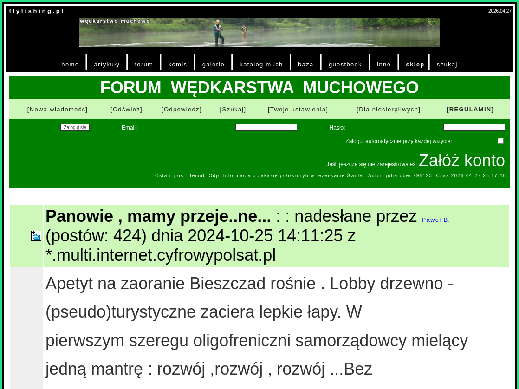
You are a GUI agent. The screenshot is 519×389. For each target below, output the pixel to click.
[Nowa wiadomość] (57, 109)
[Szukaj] (233, 109)
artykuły (107, 64)
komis (178, 64)
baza (306, 64)
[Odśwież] (126, 109)
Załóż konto (462, 160)
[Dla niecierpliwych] (389, 109)
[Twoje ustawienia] (298, 109)
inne (384, 64)
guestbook (345, 64)
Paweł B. (436, 219)
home (70, 64)
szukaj (447, 64)
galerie (213, 64)
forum (144, 64)
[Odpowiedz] (182, 109)
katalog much (261, 64)
